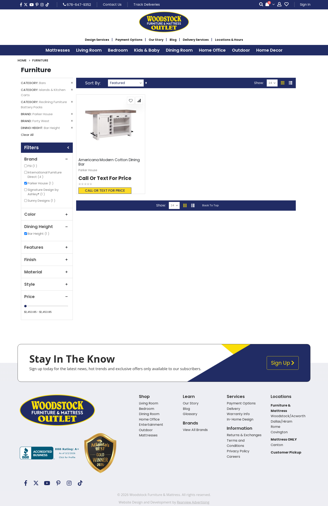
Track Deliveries (146, 4)
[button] (131, 100)
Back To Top (210, 205)
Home (22, 60)
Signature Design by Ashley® (43, 191)
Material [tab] (46, 272)
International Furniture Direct (45, 174)
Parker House (41, 183)
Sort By (92, 83)
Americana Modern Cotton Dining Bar (109, 162)
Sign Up (282, 362)
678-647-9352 (77, 4)
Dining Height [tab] (46, 226)
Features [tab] (46, 247)
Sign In (305, 4)
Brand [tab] (46, 159)
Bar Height (39, 233)
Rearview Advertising (193, 502)
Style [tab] (46, 284)
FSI (33, 166)
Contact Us (112, 4)
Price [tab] (46, 297)
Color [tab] (46, 214)
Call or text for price (105, 190)
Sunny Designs (42, 200)
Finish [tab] (46, 260)
